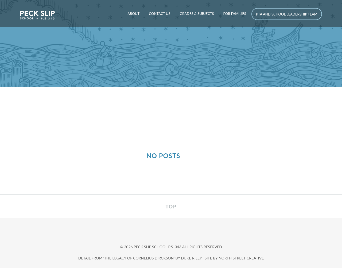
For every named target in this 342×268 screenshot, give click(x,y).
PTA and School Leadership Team (286, 14)
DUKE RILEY (191, 258)
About (133, 13)
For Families (234, 13)
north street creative (241, 258)
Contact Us (159, 13)
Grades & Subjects (197, 13)
